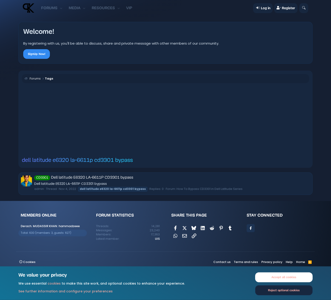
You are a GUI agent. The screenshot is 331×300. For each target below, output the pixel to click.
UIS (157, 239)
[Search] (303, 8)
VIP (129, 8)
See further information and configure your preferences (65, 291)
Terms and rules (246, 262)
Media (74, 8)
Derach (26, 226)
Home (300, 262)
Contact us (222, 262)
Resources (103, 8)
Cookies (27, 262)
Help (289, 262)
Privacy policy (271, 262)
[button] (61, 8)
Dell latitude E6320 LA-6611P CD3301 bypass (83, 178)
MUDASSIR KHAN (45, 226)
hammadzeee (69, 226)
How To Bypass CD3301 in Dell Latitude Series (210, 189)
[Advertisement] (165, 120)
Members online (39, 215)
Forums (49, 8)
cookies (54, 283)
